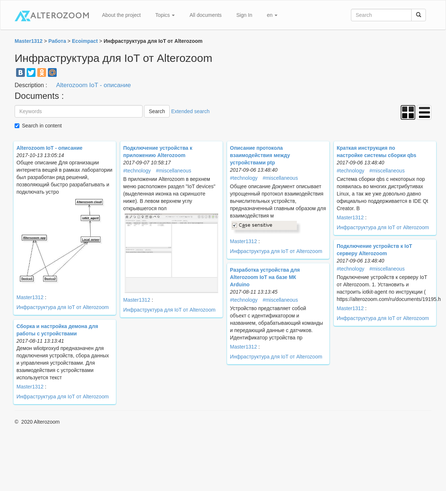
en (272, 15)
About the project (121, 15)
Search (157, 111)
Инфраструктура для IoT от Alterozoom (62, 307)
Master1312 (30, 297)
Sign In (244, 15)
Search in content (42, 126)
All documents (205, 15)
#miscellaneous (173, 171)
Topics (165, 15)
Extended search (190, 111)
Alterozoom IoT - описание (93, 85)
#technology (137, 171)
